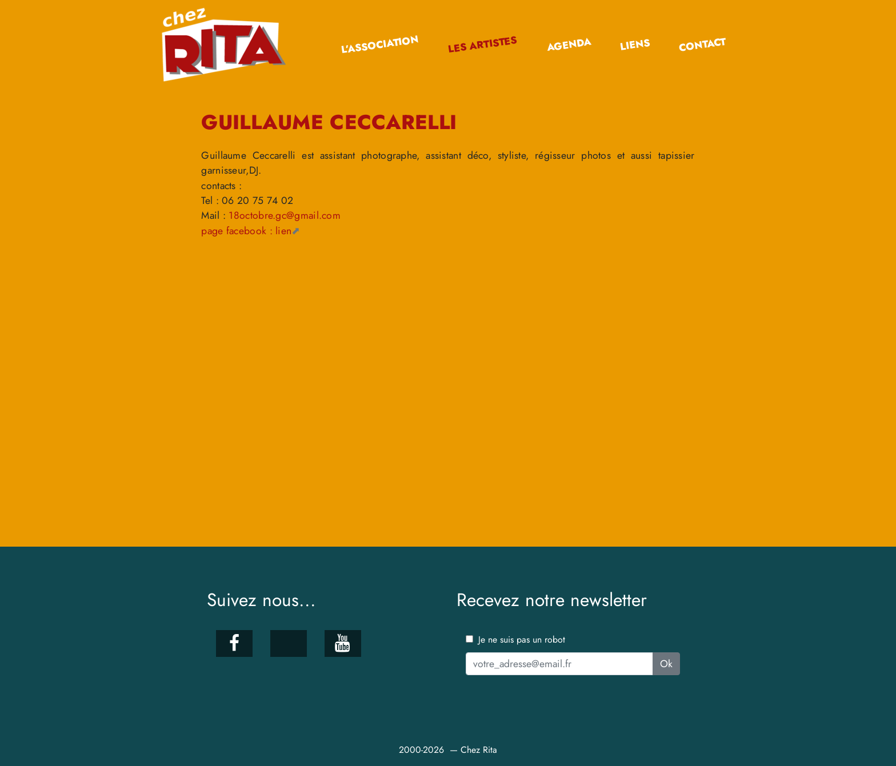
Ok (666, 663)
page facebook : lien (246, 230)
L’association (380, 45)
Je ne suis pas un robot (515, 639)
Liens (634, 44)
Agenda (568, 44)
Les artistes (482, 45)
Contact (702, 44)
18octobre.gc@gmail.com (285, 215)
